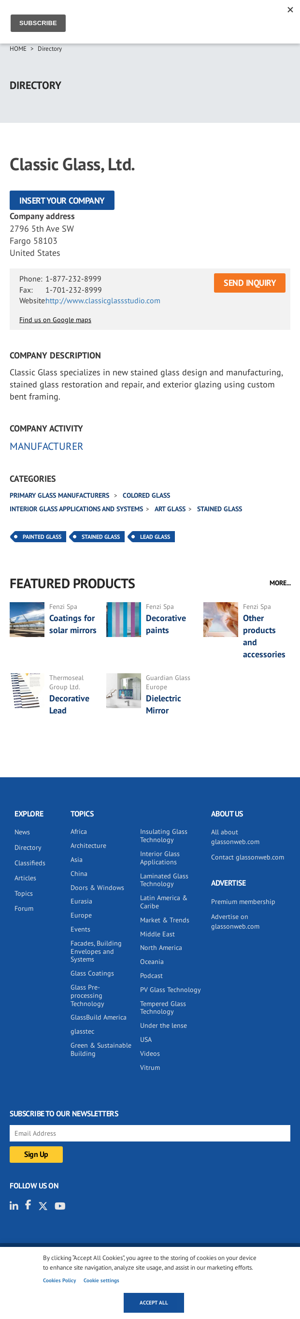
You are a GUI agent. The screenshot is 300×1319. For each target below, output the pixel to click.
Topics (23, 893)
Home (18, 48)
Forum (23, 908)
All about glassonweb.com (235, 837)
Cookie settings (101, 1280)
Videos (150, 1053)
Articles (25, 878)
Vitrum (150, 1067)
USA (146, 1039)
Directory (50, 48)
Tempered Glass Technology (163, 1007)
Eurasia (81, 901)
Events (80, 929)
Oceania (152, 961)
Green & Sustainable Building (101, 1049)
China (79, 873)
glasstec (82, 1031)
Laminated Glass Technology (164, 880)
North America (161, 947)
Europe (81, 915)
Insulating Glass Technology (163, 835)
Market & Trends (164, 920)
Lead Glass (155, 536)
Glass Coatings (92, 973)
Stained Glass (101, 536)
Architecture (88, 845)
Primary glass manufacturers (60, 495)
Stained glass (219, 508)
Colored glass (146, 495)
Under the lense (163, 1025)
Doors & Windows (97, 887)
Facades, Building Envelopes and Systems (96, 951)
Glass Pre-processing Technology (87, 995)
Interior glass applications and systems (76, 508)
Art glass (170, 508)
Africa (79, 831)
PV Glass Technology (170, 989)
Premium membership (243, 901)
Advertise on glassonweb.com (235, 921)
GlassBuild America (99, 1017)
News (22, 832)
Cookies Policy (59, 1280)
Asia (77, 859)
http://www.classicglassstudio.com (102, 300)
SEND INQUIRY (250, 282)
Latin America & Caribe (163, 901)
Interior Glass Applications (160, 857)
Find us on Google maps (55, 319)
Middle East (157, 934)
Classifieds (29, 863)
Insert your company (62, 200)
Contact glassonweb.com (247, 857)
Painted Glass (42, 536)
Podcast (151, 975)
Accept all (154, 1302)
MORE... (280, 582)
